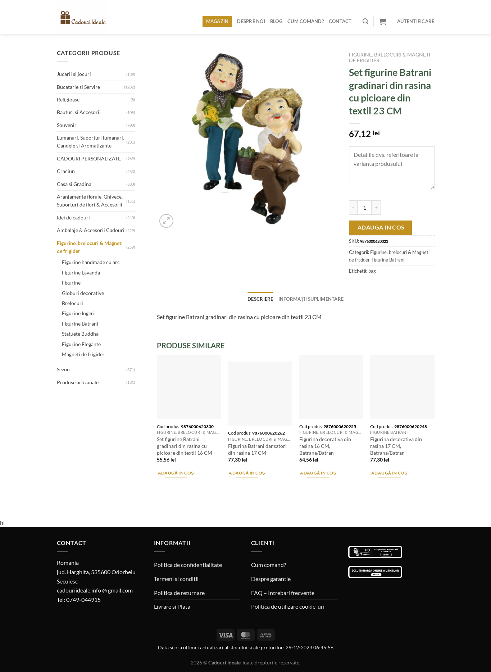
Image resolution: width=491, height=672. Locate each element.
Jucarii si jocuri (74, 74)
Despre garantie (271, 578)
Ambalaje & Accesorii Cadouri (90, 230)
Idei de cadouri (73, 217)
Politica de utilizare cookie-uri (287, 606)
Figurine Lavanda (81, 272)
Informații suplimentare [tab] (311, 299)
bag (372, 271)
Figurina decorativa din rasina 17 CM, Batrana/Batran (396, 445)
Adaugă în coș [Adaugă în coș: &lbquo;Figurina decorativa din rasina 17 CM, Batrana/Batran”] (389, 473)
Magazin (217, 21)
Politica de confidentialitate (188, 564)
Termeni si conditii (176, 578)
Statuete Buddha (80, 334)
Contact (340, 21)
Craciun (66, 171)
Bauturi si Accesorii (79, 112)
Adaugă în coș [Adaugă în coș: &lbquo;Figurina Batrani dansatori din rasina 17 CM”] (247, 473)
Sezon (63, 369)
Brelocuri (72, 303)
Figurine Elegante (81, 344)
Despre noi (251, 21)
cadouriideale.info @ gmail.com (95, 590)
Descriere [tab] (260, 299)
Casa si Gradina (74, 184)
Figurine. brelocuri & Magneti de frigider (90, 247)
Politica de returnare (179, 592)
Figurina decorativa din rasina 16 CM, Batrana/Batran (325, 445)
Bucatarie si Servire (78, 87)
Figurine (71, 283)
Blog (276, 21)
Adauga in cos (381, 227)
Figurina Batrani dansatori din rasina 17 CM (257, 449)
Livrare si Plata (172, 606)
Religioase (68, 99)
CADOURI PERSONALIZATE (89, 158)
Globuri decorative (83, 293)
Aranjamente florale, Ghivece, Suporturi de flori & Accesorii (90, 201)
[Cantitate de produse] (364, 207)
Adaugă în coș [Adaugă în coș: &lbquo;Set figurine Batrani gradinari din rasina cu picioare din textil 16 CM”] (176, 473)
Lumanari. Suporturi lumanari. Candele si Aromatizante (90, 142)
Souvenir (67, 125)
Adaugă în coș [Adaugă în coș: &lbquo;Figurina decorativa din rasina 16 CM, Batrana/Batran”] (318, 473)
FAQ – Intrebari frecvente (282, 592)
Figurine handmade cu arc (91, 262)
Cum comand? (305, 21)
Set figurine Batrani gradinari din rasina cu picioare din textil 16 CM (184, 445)
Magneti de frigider (83, 354)
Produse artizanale (78, 382)
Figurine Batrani (80, 324)
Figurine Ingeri (78, 313)
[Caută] (365, 21)
